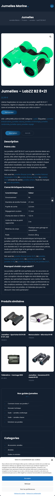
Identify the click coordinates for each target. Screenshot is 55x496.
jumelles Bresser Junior (22, 174)
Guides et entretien (14, 454)
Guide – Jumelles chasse (16, 417)
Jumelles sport (15, 124)
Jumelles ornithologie (33, 121)
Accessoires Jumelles (15, 445)
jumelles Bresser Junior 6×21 (25, 256)
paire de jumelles (13, 182)
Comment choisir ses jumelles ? (18, 404)
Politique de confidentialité (33, 493)
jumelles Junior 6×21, (35, 259)
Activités (11, 450)
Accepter (27, 478)
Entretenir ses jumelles (15, 422)
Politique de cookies (19, 493)
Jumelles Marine (15, 6)
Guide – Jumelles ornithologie (17, 413)
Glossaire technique (14, 408)
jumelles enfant (29, 180)
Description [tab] (13, 133)
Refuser (27, 484)
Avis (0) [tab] (27, 133)
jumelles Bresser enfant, (29, 177)
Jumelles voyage (28, 124)
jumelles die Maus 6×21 (26, 262)
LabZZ (35, 119)
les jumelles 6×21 (42, 262)
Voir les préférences (27, 489)
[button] (52, 460)
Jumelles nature (18, 121)
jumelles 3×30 (9, 262)
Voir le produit (9, 112)
